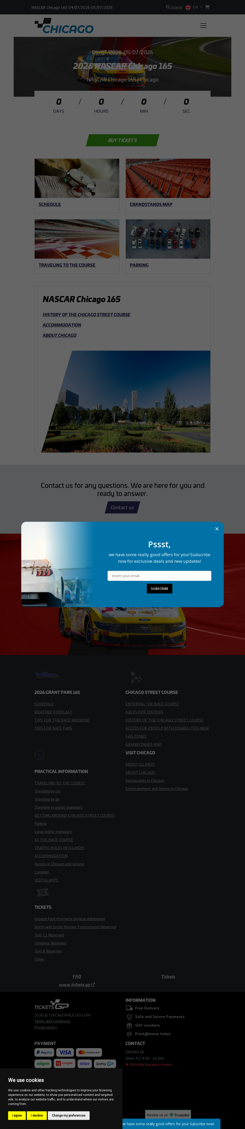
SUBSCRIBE (159, 588)
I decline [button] (37, 1115)
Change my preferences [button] (69, 1115)
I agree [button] (17, 1115)
